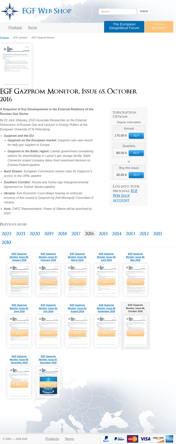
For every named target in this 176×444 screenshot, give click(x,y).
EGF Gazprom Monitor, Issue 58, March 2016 (77, 257)
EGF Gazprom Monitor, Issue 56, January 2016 (19, 257)
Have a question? (159, 26)
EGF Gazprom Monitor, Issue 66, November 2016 (19, 359)
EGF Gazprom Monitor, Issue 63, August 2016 (77, 308)
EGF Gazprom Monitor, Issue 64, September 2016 (106, 308)
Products (15, 28)
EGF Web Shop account (125, 195)
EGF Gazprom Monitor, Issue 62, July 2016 (48, 308)
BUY (136, 135)
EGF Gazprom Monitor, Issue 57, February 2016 (48, 257)
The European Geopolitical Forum (124, 26)
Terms (69, 439)
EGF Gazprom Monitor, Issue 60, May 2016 (135, 257)
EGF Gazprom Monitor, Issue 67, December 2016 (48, 359)
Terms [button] (32, 28)
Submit (144, 11)
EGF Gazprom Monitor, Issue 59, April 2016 (106, 257)
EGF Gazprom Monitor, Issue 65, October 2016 (135, 308)
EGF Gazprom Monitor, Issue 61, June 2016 (19, 308)
